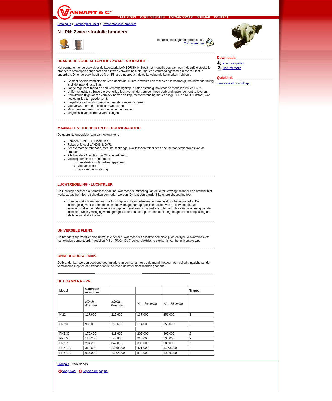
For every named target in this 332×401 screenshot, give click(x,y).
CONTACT (221, 17)
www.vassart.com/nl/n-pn (233, 83)
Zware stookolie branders (119, 24)
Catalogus (127, 17)
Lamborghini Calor (86, 24)
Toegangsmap (181, 17)
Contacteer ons (194, 43)
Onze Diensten (152, 17)
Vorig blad (67, 371)
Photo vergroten (233, 63)
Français (63, 364)
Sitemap (203, 17)
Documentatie (232, 68)
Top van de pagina (93, 371)
